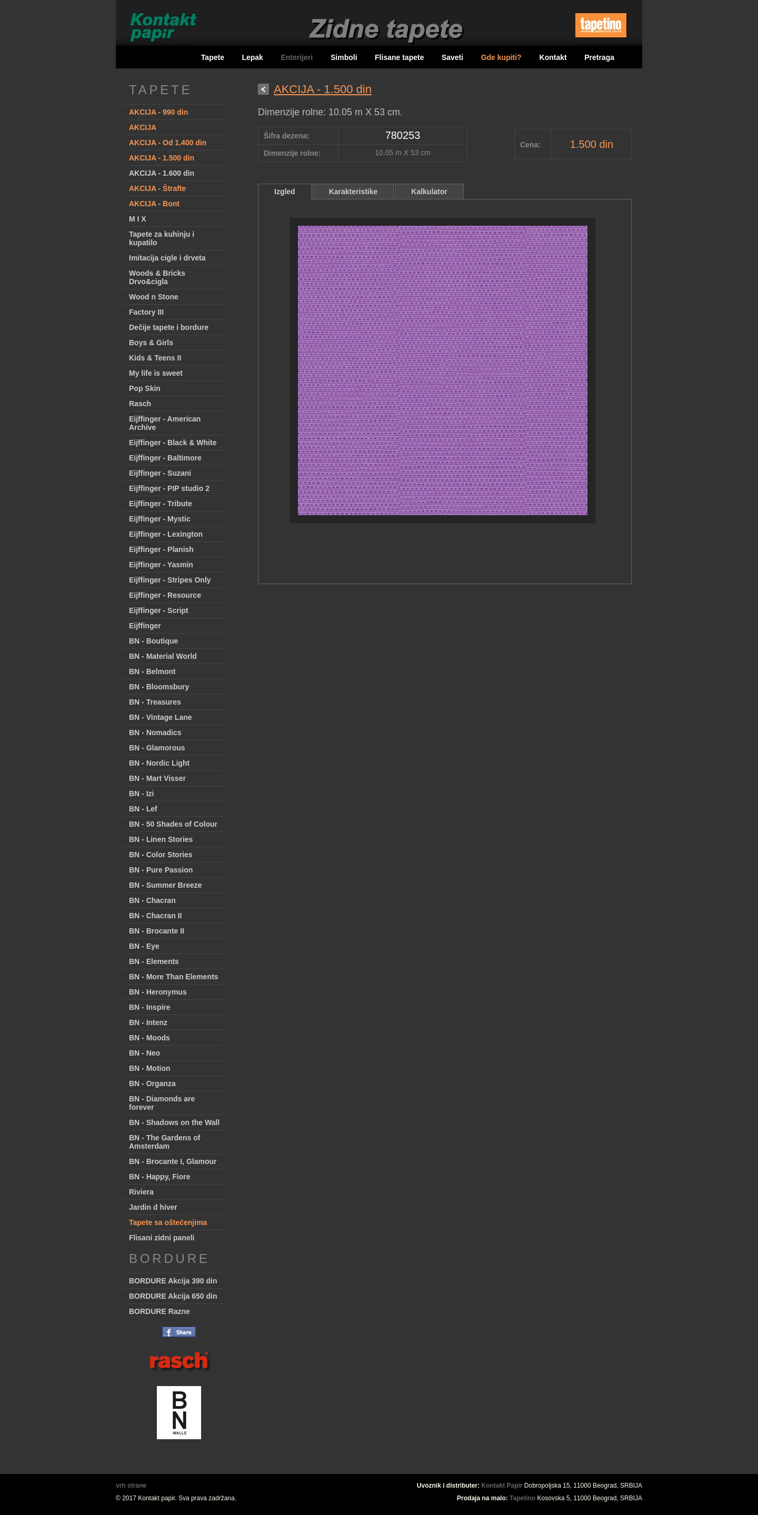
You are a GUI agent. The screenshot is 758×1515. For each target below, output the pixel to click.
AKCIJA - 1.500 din (161, 158)
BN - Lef (143, 809)
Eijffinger (145, 625)
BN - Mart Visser (157, 778)
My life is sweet (156, 373)
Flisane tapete (399, 57)
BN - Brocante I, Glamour (172, 1161)
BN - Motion (150, 1068)
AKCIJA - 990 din (158, 112)
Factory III (146, 312)
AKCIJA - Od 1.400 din (167, 142)
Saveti (452, 57)
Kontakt (553, 57)
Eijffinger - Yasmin (161, 564)
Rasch (140, 403)
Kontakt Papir (502, 1485)
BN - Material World (163, 656)
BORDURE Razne (159, 1311)
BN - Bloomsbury (159, 687)
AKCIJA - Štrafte (157, 188)
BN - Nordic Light (159, 763)
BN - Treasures (155, 702)
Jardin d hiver (153, 1207)
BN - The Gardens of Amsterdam (164, 1141)
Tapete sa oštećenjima (168, 1222)
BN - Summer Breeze (165, 885)
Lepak (252, 57)
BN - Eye (144, 946)
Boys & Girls (151, 342)
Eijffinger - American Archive (165, 423)
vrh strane (131, 1485)
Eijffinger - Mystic (160, 519)
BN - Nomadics (155, 732)
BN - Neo (144, 1053)
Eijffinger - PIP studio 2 (169, 488)
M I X (137, 219)
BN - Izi (141, 793)
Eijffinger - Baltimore (165, 458)
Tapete (212, 57)
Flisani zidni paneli (161, 1237)
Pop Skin (145, 388)
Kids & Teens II (155, 358)
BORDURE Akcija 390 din (173, 1281)
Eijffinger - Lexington (166, 534)
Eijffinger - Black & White (172, 442)
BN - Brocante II (156, 931)
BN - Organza (152, 1083)
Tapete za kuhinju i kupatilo (161, 238)
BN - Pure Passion (161, 870)
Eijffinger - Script (158, 610)
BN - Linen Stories (161, 839)
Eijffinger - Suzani (160, 473)
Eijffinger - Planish (161, 549)
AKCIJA (142, 127)
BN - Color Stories (161, 854)
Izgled (284, 191)
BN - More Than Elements (173, 976)
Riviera (141, 1192)
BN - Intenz (148, 1022)
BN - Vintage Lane (160, 717)
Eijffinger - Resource (165, 595)
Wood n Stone (153, 297)
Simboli (344, 57)
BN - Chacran (152, 900)
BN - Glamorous (157, 748)
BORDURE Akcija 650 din (173, 1296)
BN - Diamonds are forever (162, 1103)
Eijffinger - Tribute (160, 503)
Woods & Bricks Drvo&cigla (157, 277)
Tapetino (522, 1498)
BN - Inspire (150, 1007)
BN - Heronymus (158, 992)
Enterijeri (298, 57)
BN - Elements (154, 961)
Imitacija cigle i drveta (167, 258)
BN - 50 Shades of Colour (173, 824)
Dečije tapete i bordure (168, 327)
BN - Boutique (153, 641)
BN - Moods (149, 1038)
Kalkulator (429, 191)
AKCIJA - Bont (154, 203)
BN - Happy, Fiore (159, 1176)
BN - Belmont (152, 671)
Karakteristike (353, 191)
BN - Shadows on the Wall (174, 1122)
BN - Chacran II (155, 915)
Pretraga (599, 57)
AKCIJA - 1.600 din (161, 173)
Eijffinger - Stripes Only (170, 580)
